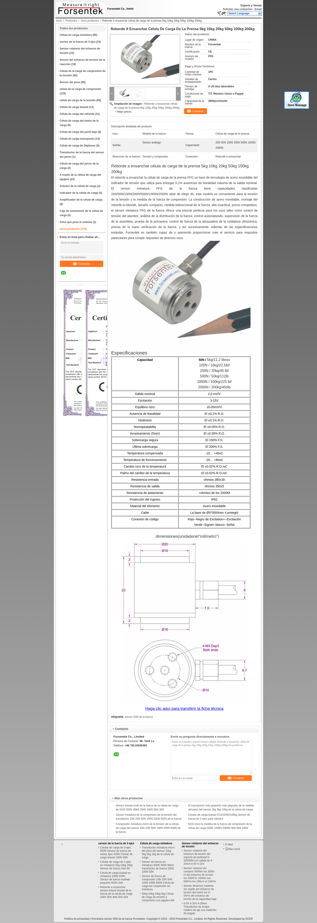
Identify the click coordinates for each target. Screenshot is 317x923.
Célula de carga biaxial (74, 107)
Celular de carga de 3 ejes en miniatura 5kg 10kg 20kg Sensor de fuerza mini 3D (116, 865)
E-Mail (229, 844)
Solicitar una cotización (237, 9)
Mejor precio (124, 111)
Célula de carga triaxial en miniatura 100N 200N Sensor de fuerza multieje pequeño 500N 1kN (115, 877)
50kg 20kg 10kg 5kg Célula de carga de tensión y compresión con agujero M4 (158, 897)
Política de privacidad (76, 918)
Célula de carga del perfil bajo (78, 131)
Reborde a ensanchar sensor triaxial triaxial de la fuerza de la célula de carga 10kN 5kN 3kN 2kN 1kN (116, 892)
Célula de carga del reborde (77, 113)
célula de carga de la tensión (78, 100)
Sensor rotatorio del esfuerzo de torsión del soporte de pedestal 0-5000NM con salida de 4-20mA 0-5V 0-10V (198, 857)
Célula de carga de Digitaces (78, 145)
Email (258, 9)
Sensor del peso (70, 82)
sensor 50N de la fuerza (139, 716)
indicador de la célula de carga (79, 192)
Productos (71, 20)
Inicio (59, 20)
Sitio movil (232, 849)
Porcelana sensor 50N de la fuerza (112, 918)
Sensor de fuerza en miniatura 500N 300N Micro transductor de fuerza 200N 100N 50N (158, 866)
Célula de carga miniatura (76, 35)
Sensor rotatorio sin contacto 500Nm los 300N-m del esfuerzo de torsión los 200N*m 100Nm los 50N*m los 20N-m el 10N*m (200, 875)
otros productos (90, 20)
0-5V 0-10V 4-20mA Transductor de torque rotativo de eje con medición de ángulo (200, 908)
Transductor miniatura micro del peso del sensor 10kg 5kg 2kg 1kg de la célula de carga (158, 852)
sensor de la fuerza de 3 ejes (78, 41)
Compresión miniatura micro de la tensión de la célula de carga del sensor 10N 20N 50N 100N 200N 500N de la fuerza (148, 827)
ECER (249, 918)
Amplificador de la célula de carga (81, 199)
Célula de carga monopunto (77, 138)
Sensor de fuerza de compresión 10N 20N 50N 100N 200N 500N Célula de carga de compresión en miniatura (158, 883)
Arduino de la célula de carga (78, 186)
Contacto (81, 263)
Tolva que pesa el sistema (76, 222)
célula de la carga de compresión (80, 89)
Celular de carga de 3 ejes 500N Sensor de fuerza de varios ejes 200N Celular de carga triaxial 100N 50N (116, 852)
